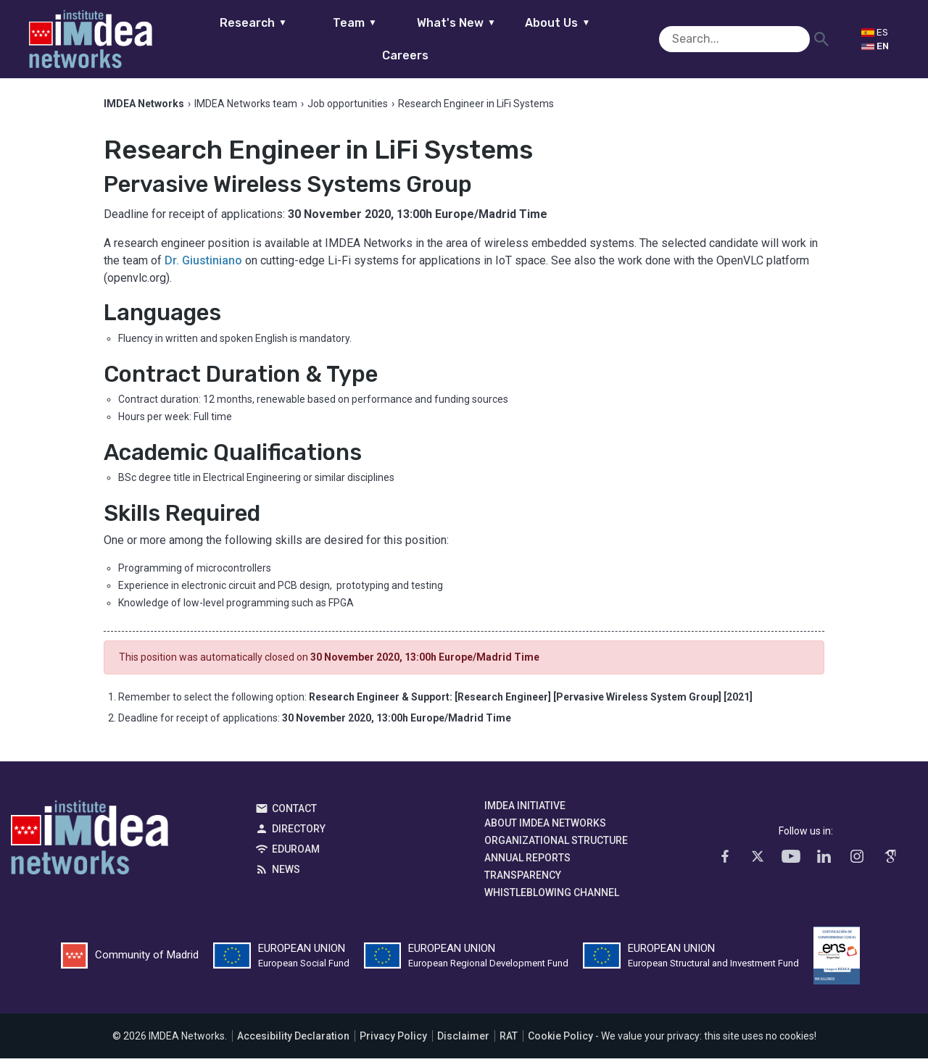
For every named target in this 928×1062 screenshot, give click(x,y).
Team (332, 39)
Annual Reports (527, 860)
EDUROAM (296, 852)
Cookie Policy (560, 1039)
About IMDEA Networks (545, 826)
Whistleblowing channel (551, 895)
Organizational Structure (556, 843)
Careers (636, 39)
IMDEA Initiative (525, 808)
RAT (509, 1039)
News (286, 872)
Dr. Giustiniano (203, 264)
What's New (433, 39)
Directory (299, 831)
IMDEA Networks (89, 844)
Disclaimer (463, 1039)
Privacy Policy (393, 1039)
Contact (294, 811)
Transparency (522, 878)
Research (230, 39)
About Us (535, 39)
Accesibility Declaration (293, 1039)
